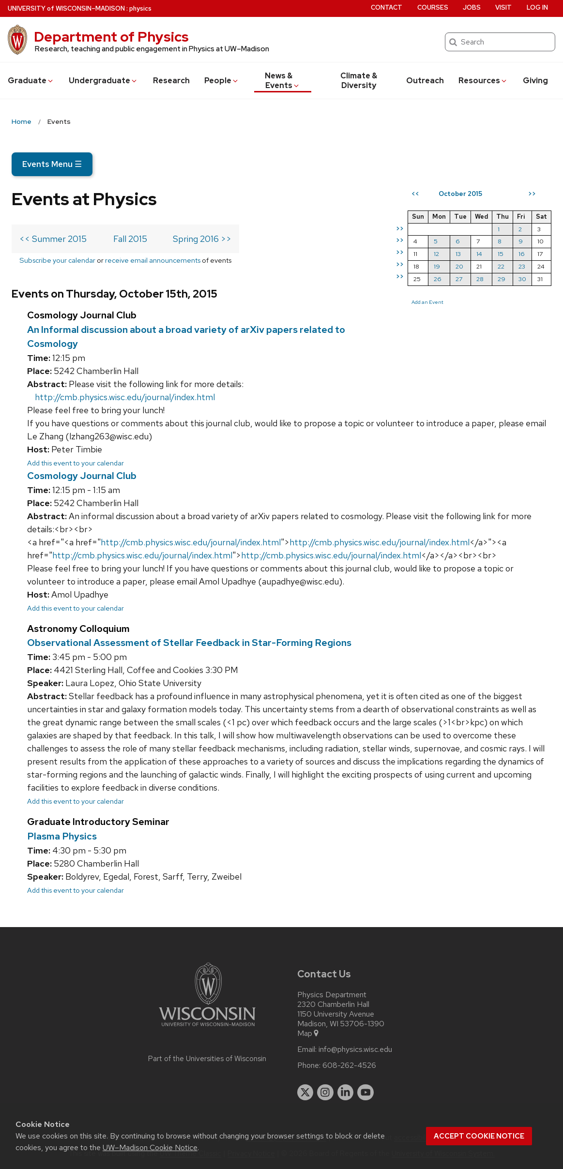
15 (500, 254)
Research (171, 80)
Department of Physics (111, 37)
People (221, 80)
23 (522, 266)
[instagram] (325, 1092)
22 (501, 266)
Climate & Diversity (358, 80)
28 (480, 279)
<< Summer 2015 (53, 238)
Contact (386, 7)
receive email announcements (152, 260)
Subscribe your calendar (57, 260)
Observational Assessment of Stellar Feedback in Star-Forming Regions (189, 642)
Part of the (207, 1059)
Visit (503, 7)
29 (501, 279)
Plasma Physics (62, 836)
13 (458, 254)
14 (479, 254)
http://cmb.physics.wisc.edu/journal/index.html (125, 397)
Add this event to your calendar (75, 462)
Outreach (425, 80)
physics (140, 8)
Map (308, 1033)
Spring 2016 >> (202, 238)
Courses (432, 7)
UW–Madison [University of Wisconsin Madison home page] (66, 8)
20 (459, 266)
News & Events (282, 80)
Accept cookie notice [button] (479, 1136)
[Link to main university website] (207, 1028)
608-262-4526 (349, 1065)
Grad (31, 80)
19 (436, 266)
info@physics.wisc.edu (355, 1049)
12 (436, 254)
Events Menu (52, 164)
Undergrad (103, 80)
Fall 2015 (130, 238)
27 (459, 279)
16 (521, 254)
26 (437, 279)
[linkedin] (345, 1092)
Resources (483, 80)
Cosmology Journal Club (82, 475)
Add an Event (427, 302)
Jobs (472, 7)
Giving (535, 80)
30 (522, 279)
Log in (537, 7)
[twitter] (305, 1092)
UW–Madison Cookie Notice (150, 1147)
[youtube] (365, 1092)
